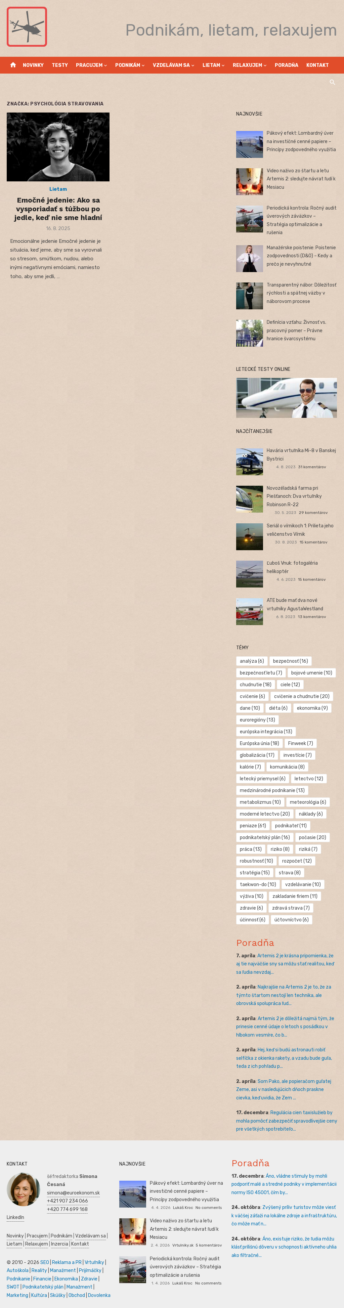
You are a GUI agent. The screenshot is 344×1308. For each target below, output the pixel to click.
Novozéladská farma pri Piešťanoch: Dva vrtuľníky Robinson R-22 (294, 496)
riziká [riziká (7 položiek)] (308, 849)
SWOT (13, 1287)
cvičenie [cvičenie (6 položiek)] (252, 696)
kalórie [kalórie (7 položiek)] (250, 767)
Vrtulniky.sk (183, 1245)
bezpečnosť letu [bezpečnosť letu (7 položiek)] (261, 673)
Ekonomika (66, 1279)
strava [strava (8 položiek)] (290, 873)
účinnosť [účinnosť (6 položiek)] (252, 920)
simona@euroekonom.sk (73, 1193)
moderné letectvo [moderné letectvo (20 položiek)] (265, 814)
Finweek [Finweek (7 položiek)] (300, 743)
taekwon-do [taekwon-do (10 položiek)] (258, 884)
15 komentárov (314, 542)
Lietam (211, 65)
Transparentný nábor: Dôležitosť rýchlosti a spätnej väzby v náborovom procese (301, 293)
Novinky (33, 65)
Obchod (77, 1295)
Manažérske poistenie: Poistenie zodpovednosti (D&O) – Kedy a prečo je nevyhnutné (301, 256)
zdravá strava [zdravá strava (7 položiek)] (291, 908)
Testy (60, 65)
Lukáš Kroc (183, 1207)
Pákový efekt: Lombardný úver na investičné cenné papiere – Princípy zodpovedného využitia (301, 141)
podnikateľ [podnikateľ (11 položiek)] (291, 826)
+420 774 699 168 (67, 1209)
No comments (209, 1207)
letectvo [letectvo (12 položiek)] (309, 779)
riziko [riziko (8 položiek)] (280, 849)
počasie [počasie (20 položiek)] (312, 837)
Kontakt (317, 65)
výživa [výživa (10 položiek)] (251, 896)
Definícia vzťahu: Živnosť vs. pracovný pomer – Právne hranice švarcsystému (296, 330)
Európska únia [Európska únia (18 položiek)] (259, 743)
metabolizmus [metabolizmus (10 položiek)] (260, 802)
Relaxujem (247, 65)
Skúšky (58, 1295)
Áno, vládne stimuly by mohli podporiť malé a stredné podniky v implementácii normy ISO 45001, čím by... (284, 1184)
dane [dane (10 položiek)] (250, 708)
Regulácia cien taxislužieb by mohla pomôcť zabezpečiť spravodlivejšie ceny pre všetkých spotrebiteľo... (286, 1121)
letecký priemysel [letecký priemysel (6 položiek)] (263, 779)
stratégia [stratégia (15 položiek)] (255, 873)
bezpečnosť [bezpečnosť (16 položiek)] (290, 661)
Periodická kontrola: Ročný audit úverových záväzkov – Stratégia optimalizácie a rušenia (185, 1267)
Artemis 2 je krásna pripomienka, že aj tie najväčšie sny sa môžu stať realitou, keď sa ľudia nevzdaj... (285, 964)
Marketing (17, 1295)
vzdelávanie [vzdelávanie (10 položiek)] (303, 884)
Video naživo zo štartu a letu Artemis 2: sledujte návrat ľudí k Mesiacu (301, 179)
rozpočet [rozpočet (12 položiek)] (297, 861)
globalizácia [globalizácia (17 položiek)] (257, 755)
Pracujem (89, 65)
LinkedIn (15, 1217)
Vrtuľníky (94, 1262)
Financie (42, 1279)
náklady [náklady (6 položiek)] (311, 814)
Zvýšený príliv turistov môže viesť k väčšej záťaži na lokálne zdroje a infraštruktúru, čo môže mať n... (284, 1216)
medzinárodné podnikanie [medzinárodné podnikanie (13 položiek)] (272, 790)
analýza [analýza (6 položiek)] (252, 661)
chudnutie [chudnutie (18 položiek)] (255, 685)
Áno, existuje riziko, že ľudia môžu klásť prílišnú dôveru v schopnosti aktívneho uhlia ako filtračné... (284, 1247)
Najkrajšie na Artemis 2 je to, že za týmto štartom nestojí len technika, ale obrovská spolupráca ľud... (283, 995)
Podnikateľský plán (43, 1287)
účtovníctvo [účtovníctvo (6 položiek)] (291, 920)
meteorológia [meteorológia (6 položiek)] (308, 802)
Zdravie (89, 1279)
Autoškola (18, 1270)
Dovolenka (99, 1295)
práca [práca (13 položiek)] (251, 849)
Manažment (63, 1270)
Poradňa (286, 65)
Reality (39, 1270)
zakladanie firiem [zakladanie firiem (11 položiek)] (294, 896)
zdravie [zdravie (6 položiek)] (251, 908)
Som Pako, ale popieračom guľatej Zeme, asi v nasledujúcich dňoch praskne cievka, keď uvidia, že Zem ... (283, 1090)
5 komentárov (209, 1245)
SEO (44, 1262)
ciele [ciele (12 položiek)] (290, 685)
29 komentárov (313, 512)
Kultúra (39, 1295)
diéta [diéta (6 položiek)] (278, 708)
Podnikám (127, 65)
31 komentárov (312, 467)
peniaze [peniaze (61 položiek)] (253, 826)
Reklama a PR (67, 1262)
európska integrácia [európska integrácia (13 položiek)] (266, 732)
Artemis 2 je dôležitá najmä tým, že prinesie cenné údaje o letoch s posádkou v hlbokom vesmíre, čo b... (285, 1027)
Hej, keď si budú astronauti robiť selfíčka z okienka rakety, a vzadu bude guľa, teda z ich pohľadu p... (284, 1058)
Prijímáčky (90, 1270)
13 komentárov (312, 616)
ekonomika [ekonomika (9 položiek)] (312, 708)
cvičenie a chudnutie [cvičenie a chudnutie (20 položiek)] (302, 696)
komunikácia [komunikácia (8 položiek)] (287, 767)
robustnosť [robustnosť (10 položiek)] (256, 861)
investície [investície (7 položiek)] (298, 755)
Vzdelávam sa (171, 65)
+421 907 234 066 (67, 1201)
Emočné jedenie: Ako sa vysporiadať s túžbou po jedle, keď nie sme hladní (58, 209)
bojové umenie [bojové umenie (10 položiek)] (311, 673)
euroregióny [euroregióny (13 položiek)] (257, 720)
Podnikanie (18, 1279)
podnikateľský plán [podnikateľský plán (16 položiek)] (265, 837)
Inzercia (59, 1244)
